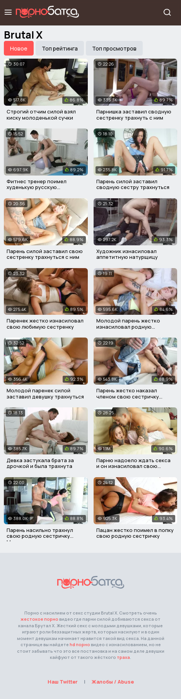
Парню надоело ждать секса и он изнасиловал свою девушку (133, 466)
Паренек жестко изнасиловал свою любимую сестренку (45, 323)
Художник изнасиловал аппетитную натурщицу (127, 254)
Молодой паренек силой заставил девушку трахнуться (45, 393)
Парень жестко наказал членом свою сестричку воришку (127, 396)
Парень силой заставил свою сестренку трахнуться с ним (45, 254)
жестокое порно (39, 619)
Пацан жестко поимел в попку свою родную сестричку (135, 533)
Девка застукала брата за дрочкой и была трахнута (40, 463)
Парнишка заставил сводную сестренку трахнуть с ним (133, 114)
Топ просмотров (114, 48)
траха (123, 657)
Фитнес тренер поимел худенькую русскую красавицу (37, 187)
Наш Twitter (63, 681)
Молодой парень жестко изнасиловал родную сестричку (128, 326)
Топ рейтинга (60, 48)
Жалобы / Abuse (113, 681)
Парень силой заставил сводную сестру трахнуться (132, 184)
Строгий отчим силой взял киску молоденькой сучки (41, 114)
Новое (18, 48)
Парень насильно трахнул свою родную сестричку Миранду (40, 536)
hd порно (80, 644)
